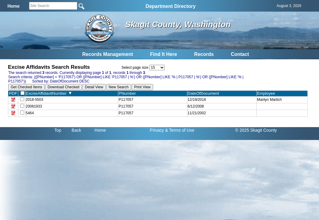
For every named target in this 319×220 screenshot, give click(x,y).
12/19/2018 (197, 99)
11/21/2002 (197, 113)
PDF (13, 93)
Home (100, 130)
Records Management (107, 54)
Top (57, 130)
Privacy (157, 130)
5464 (30, 113)
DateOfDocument (205, 93)
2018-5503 (34, 99)
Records (204, 54)
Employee (267, 93)
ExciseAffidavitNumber (49, 93)
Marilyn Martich (269, 99)
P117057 (126, 99)
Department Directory (171, 6)
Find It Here (163, 54)
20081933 (34, 106)
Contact (240, 54)
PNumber (128, 93)
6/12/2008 (196, 106)
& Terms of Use (179, 130)
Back (76, 130)
